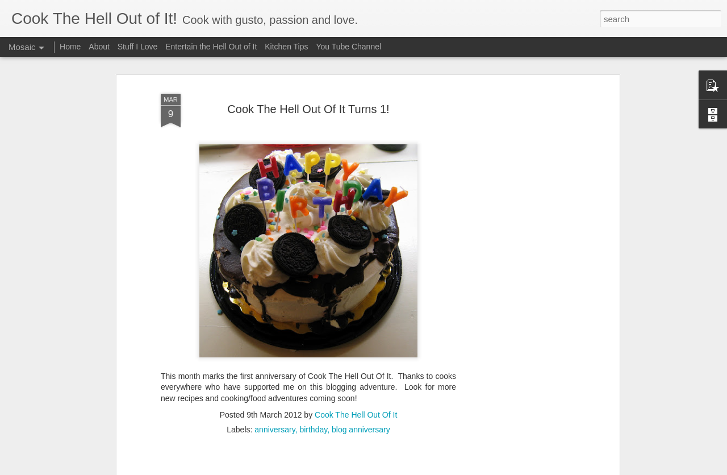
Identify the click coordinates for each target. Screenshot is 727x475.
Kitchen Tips (286, 46)
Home (70, 46)
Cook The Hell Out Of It (356, 382)
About (99, 46)
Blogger (455, 468)
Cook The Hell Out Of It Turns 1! (308, 77)
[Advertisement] (518, 234)
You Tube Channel (348, 46)
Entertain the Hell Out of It (211, 46)
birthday (313, 397)
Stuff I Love (138, 46)
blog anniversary (361, 397)
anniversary (274, 397)
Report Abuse (489, 468)
